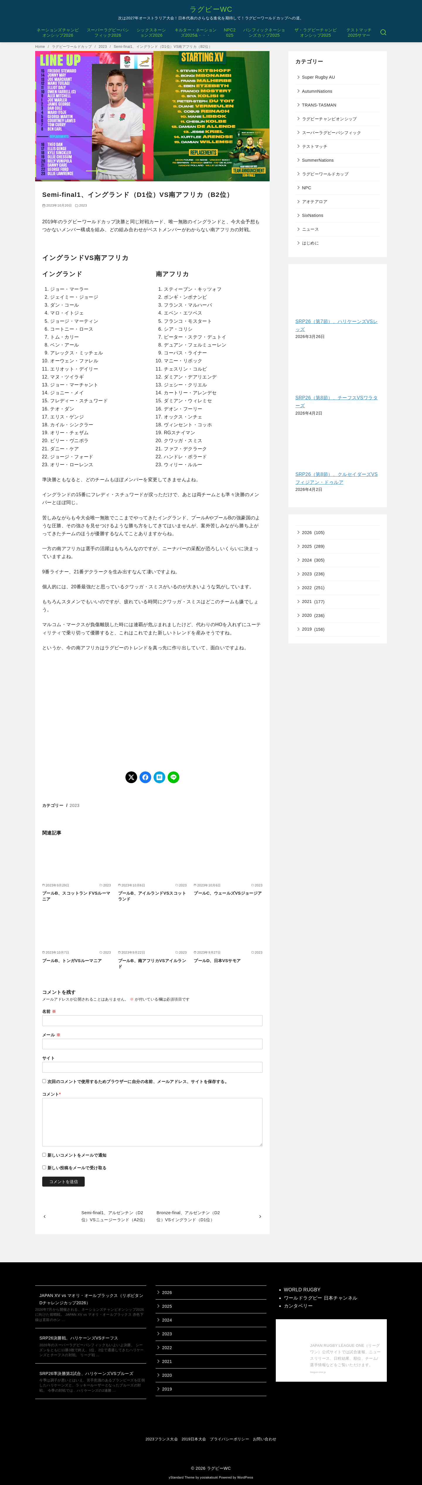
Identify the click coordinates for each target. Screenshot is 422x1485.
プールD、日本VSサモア (217, 960)
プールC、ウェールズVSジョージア (228, 893)
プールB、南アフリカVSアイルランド (152, 963)
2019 (307, 629)
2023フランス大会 (162, 1439)
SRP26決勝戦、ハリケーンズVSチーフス (78, 1338)
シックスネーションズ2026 (151, 33)
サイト (48, 1058)
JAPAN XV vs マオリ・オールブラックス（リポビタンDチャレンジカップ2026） (91, 1299)
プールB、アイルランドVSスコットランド (152, 896)
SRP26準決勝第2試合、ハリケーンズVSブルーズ (86, 1373)
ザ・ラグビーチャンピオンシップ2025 (316, 33)
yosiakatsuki (209, 1477)
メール (51, 1035)
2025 (307, 546)
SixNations (313, 215)
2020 (307, 615)
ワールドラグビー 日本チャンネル (321, 1297)
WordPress (245, 1477)
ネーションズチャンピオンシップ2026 (58, 33)
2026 (307, 532)
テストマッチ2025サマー (359, 33)
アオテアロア (314, 201)
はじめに (310, 243)
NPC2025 (230, 33)
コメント (51, 1094)
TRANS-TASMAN (319, 105)
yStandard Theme (182, 1477)
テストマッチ (314, 146)
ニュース (310, 229)
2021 (307, 601)
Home (40, 47)
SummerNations (318, 160)
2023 (103, 47)
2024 (307, 560)
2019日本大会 (194, 1439)
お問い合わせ (264, 1439)
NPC (307, 187)
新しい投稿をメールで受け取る (77, 1167)
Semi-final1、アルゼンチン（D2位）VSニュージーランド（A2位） (114, 1216)
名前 (49, 1011)
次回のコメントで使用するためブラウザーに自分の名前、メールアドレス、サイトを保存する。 (138, 1081)
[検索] (383, 32)
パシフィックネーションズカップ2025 (264, 33)
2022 (307, 587)
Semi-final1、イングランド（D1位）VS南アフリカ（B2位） (163, 47)
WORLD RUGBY (302, 1289)
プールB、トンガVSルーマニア (72, 960)
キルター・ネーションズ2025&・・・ (196, 33)
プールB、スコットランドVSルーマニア (76, 896)
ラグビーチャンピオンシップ (329, 118)
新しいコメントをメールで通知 (77, 1155)
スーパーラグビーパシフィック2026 (108, 33)
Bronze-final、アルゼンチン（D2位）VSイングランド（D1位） (188, 1216)
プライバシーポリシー (229, 1439)
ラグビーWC (211, 9)
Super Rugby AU (318, 77)
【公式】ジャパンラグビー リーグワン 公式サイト (344, 1332)
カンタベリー (298, 1305)
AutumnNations (317, 91)
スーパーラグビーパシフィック (331, 132)
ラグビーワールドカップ (72, 47)
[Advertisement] (152, 711)
